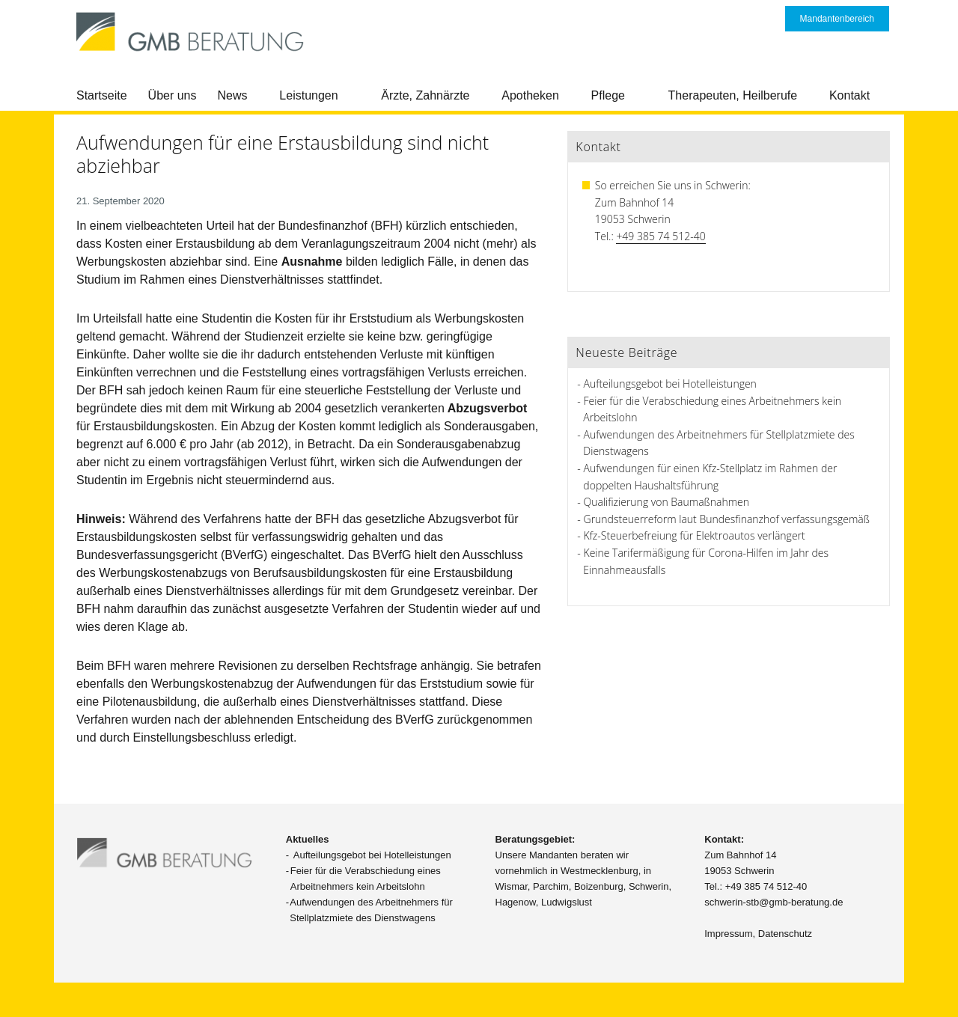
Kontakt (849, 95)
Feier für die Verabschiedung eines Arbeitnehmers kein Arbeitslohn (365, 878)
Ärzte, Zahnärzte (425, 95)
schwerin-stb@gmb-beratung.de (773, 902)
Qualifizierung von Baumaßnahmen (667, 502)
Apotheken (530, 95)
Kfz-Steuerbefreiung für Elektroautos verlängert (694, 535)
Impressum (728, 933)
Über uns (172, 95)
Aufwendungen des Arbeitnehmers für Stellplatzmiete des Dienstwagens (371, 910)
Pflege (608, 95)
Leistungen (308, 95)
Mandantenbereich (837, 18)
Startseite (101, 95)
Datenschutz (785, 933)
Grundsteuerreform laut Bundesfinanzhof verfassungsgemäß (727, 519)
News (233, 95)
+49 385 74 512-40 (660, 236)
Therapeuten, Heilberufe (733, 95)
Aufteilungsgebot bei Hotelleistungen (670, 383)
